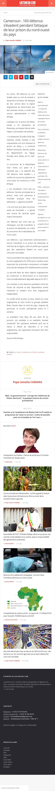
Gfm (4, 753)
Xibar (5, 757)
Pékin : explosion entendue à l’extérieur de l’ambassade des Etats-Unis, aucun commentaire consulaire (43, 198)
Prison (9, 354)
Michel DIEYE (9, 543)
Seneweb (6, 750)
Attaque (18, 352)
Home (5, 13)
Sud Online (7, 760)
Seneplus (6, 767)
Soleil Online (7, 762)
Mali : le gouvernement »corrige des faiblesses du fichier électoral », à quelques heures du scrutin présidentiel (44, 113)
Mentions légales (9, 725)
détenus (34, 352)
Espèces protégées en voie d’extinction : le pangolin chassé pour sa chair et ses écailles (44, 222)
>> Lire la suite (8, 689)
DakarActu (7, 755)
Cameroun (26, 352)
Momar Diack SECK (11, 620)
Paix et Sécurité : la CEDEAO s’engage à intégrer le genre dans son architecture (43, 138)
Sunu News (7, 764)
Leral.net (6, 748)
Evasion (41, 352)
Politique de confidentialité (26, 725)
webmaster (8, 462)
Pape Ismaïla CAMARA (13, 40)
